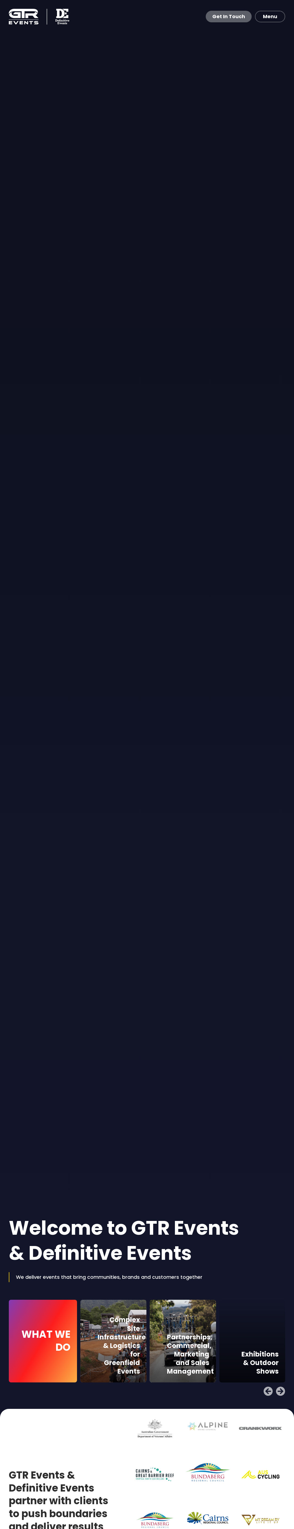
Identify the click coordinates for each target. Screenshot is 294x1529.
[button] (268, 1391)
